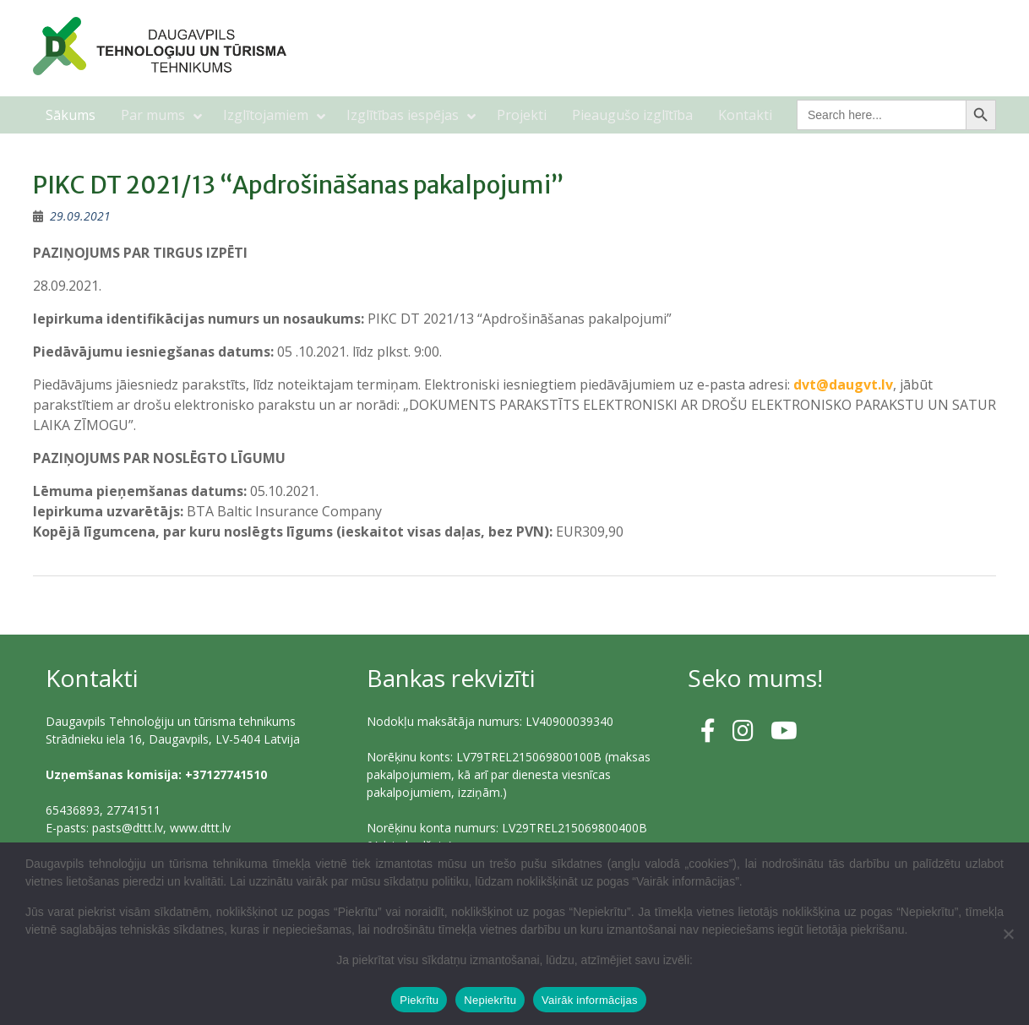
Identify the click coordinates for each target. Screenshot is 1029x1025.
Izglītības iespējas (402, 115)
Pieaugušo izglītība (632, 115)
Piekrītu (419, 1000)
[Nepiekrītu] (1007, 933)
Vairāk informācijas (590, 1000)
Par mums (153, 115)
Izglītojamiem (265, 115)
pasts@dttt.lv (127, 828)
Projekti (522, 115)
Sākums (70, 115)
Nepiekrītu (490, 1000)
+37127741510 (226, 774)
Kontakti (745, 115)
